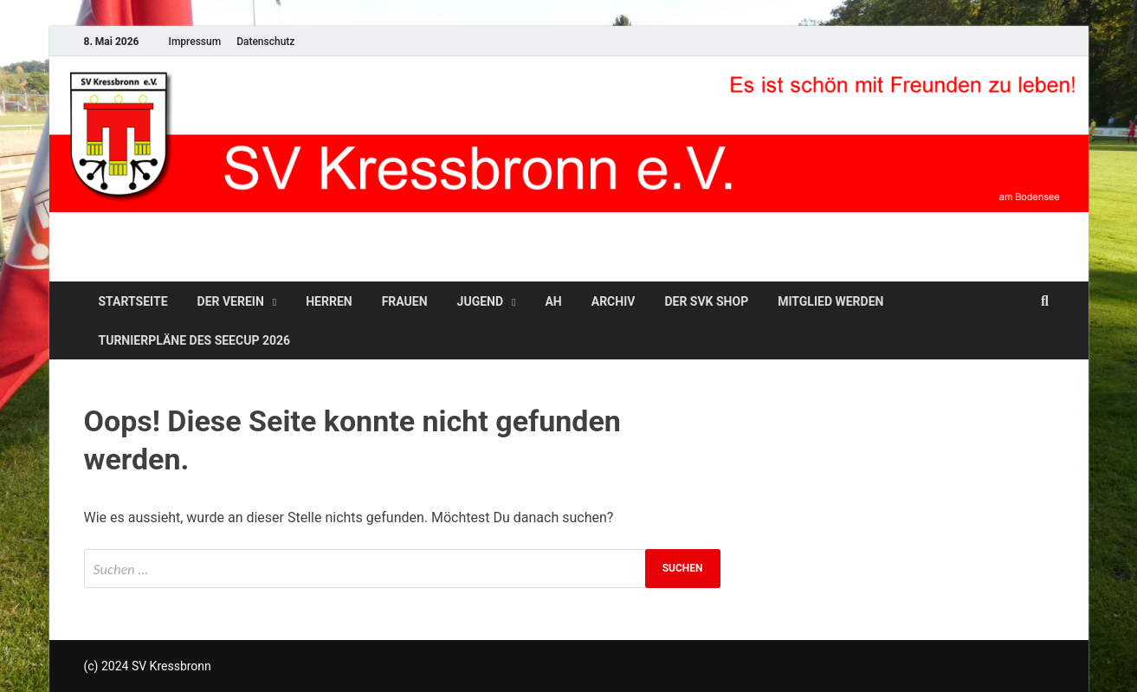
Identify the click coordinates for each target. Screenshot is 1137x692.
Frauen (405, 301)
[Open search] (1045, 301)
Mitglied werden (830, 301)
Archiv (613, 301)
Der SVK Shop (706, 301)
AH (553, 301)
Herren (329, 301)
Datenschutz (265, 42)
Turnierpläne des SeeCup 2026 (195, 340)
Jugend (480, 301)
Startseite (133, 301)
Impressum (194, 42)
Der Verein (230, 301)
